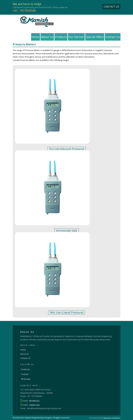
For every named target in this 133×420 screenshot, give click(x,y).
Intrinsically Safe (66, 230)
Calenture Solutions (111, 418)
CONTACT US (111, 6)
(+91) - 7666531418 (31, 405)
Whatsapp (25, 379)
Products (61, 37)
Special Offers (95, 37)
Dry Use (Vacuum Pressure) (66, 149)
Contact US (25, 358)
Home (35, 37)
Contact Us (112, 37)
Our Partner (76, 37)
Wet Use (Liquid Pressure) (66, 312)
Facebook (25, 369)
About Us (47, 37)
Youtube (25, 374)
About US (24, 354)
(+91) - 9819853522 (31, 401)
